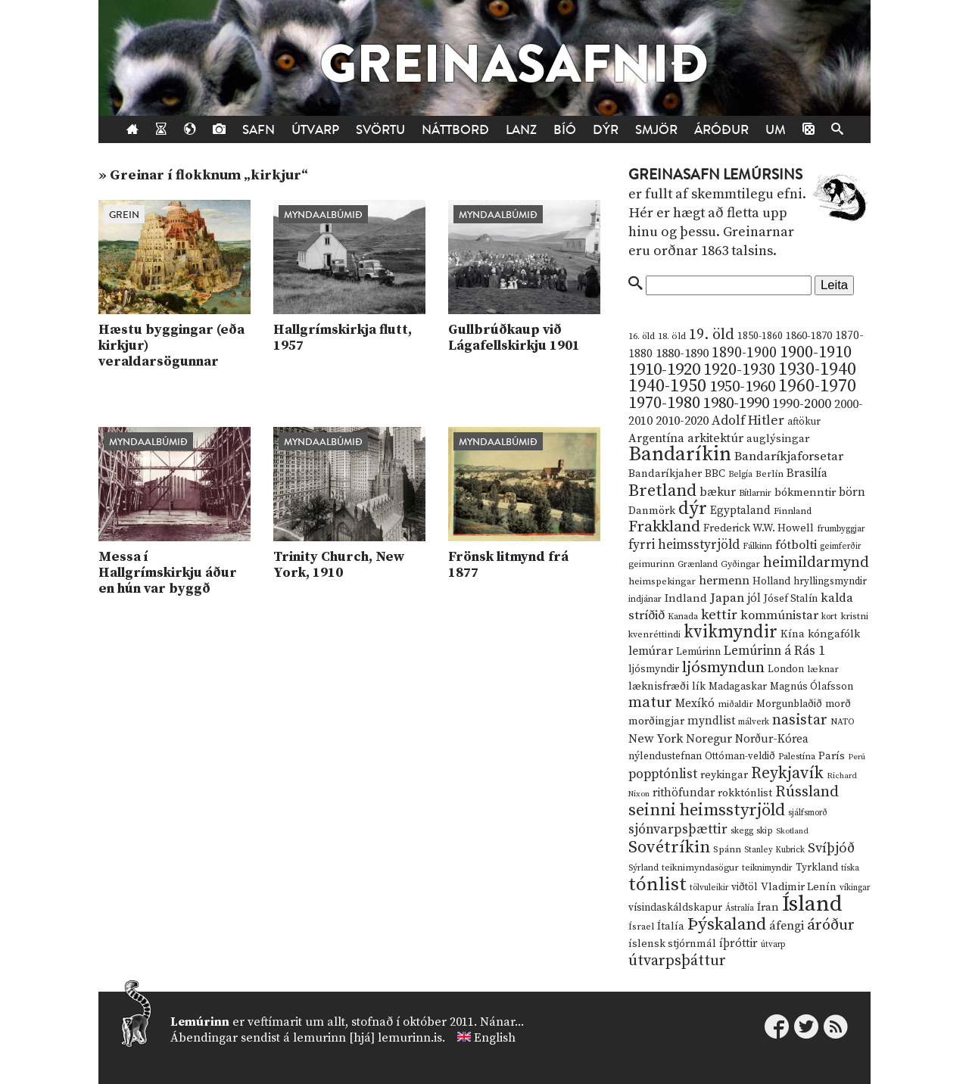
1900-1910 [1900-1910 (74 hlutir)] (816, 352)
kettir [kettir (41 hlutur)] (719, 615)
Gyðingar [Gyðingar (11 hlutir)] (740, 564)
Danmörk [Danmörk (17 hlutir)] (651, 511)
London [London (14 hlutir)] (786, 669)
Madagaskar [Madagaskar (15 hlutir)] (738, 686)
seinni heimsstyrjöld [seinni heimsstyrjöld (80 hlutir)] (706, 810)
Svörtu (380, 129)
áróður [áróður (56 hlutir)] (831, 925)
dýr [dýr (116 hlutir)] (692, 508)
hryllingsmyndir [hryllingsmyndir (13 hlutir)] (830, 581)
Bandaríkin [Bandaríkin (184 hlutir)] (679, 454)
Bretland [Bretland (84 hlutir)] (662, 491)
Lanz (521, 129)
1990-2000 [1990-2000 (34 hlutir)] (801, 404)
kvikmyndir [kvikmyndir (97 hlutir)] (730, 632)
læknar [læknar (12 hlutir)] (823, 669)
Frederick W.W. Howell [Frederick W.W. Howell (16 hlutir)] (758, 528)
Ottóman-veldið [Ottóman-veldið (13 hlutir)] (740, 756)
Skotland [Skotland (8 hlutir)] (792, 831)
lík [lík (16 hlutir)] (699, 686)
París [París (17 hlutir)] (831, 756)
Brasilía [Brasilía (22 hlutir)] (807, 473)
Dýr (605, 129)
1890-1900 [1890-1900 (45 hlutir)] (744, 353)
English (495, 1037)
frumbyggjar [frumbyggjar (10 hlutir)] (841, 528)
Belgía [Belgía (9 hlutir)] (740, 474)
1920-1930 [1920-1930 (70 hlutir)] (739, 370)
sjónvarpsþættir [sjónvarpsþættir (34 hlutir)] (678, 829)
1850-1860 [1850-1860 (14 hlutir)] (760, 336)
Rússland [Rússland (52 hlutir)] (807, 792)
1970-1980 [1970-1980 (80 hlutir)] (664, 403)
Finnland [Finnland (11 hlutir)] (793, 511)
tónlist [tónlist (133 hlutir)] (657, 884)
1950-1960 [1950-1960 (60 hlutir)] (742, 387)
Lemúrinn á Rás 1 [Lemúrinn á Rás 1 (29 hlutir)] (774, 651)
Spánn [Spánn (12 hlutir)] (727, 849)
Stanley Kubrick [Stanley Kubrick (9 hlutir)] (774, 850)
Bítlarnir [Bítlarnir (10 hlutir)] (755, 493)
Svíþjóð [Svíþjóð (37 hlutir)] (831, 848)
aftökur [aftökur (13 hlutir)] (804, 422)
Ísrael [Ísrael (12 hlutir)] (641, 926)
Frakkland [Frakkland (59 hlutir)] (664, 527)
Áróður (721, 129)
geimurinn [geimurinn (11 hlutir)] (651, 564)
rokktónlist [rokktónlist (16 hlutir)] (745, 793)
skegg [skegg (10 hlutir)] (742, 830)
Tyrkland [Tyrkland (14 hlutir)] (817, 867)
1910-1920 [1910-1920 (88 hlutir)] (664, 370)
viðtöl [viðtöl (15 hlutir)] (744, 887)
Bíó (564, 129)
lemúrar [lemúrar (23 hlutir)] (650, 651)
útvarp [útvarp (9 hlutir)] (773, 944)
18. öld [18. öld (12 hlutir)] (672, 336)
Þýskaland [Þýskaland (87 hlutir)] (726, 925)
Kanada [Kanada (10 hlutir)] (683, 616)
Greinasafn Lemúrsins (715, 175)
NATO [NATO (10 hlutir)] (842, 721)
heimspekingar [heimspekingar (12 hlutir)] (662, 581)
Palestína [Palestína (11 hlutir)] (796, 756)
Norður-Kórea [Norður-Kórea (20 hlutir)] (772, 739)
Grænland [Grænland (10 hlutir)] (698, 564)
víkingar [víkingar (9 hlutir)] (855, 888)
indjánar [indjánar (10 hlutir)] (645, 599)
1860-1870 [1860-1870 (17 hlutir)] (809, 336)
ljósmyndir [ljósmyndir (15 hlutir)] (653, 669)
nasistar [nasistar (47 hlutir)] (799, 720)
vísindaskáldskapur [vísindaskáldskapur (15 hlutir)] (675, 907)
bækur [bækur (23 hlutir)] (717, 492)
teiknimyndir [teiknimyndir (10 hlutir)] (767, 868)
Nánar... (502, 1021)
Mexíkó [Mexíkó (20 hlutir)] (695, 703)
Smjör (656, 129)
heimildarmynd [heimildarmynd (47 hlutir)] (816, 562)
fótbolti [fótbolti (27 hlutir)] (796, 545)
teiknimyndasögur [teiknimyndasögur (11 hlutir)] (700, 868)
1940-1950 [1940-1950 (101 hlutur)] (667, 386)
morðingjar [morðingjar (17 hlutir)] (656, 721)
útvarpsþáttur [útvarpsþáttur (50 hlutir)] (677, 961)
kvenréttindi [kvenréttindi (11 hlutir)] (654, 634)
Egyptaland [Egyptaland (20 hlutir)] (740, 510)
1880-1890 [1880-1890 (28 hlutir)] (682, 353)
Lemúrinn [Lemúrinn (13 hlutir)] (698, 652)
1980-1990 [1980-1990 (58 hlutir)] (736, 403)
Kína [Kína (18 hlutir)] (792, 634)
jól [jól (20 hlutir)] (754, 598)
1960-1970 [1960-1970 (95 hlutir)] (817, 386)
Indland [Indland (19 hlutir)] (686, 598)
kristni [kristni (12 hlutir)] (854, 616)
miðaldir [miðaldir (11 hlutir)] (735, 704)
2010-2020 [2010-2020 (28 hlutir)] (682, 421)
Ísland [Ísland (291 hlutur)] (812, 904)
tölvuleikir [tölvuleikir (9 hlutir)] (709, 888)
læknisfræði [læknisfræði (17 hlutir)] (658, 686)
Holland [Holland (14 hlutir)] (771, 581)
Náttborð (455, 129)
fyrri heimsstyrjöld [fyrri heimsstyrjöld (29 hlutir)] (684, 545)
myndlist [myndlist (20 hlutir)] (711, 721)
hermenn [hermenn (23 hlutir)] (724, 580)
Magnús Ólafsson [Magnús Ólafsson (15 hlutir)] (811, 686)
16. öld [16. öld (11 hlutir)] (641, 336)
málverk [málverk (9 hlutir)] (753, 722)
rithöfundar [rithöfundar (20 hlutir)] (684, 793)
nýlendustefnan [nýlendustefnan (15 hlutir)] (665, 756)
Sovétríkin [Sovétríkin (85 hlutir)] (669, 847)
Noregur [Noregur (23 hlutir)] (709, 738)
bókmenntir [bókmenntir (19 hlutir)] (805, 492)
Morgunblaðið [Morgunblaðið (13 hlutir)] (789, 704)
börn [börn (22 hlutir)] (852, 492)
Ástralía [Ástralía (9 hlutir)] (739, 908)
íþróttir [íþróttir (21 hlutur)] (738, 943)
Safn (258, 129)
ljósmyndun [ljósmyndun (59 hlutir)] (723, 668)
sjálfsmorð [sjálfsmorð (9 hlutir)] (807, 813)
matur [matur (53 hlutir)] (650, 702)
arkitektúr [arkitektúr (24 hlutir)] (715, 438)
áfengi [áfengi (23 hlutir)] (786, 925)
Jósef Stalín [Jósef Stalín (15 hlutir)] (791, 599)
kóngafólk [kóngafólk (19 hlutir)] (834, 634)
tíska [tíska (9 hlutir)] (850, 868)
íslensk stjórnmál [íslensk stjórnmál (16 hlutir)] (672, 944)
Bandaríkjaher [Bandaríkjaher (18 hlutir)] (665, 473)
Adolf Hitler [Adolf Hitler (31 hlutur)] (748, 421)
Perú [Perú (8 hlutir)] (856, 757)
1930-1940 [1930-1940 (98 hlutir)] (817, 369)
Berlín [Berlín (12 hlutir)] (770, 474)
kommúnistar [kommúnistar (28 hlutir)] (779, 615)
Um (775, 129)
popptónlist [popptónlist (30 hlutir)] (662, 774)
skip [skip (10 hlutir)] (764, 830)
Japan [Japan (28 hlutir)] (727, 598)
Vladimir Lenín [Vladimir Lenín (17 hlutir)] (799, 887)
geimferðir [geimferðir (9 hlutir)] (840, 546)
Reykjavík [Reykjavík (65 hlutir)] (787, 773)
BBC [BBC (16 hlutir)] (715, 474)
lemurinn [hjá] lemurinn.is (367, 1037)
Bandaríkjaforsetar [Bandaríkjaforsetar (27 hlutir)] (788, 457)
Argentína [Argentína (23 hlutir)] (656, 438)
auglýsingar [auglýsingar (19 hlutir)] (777, 438)
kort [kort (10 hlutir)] (829, 616)
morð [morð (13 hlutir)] (838, 704)
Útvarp (315, 129)
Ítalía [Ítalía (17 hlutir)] (670, 926)
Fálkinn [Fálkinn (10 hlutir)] (757, 546)
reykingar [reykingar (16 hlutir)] (724, 775)
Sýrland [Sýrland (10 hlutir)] (643, 868)
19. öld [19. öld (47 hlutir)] (711, 335)
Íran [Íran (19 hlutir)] (768, 907)
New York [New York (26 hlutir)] (655, 739)
